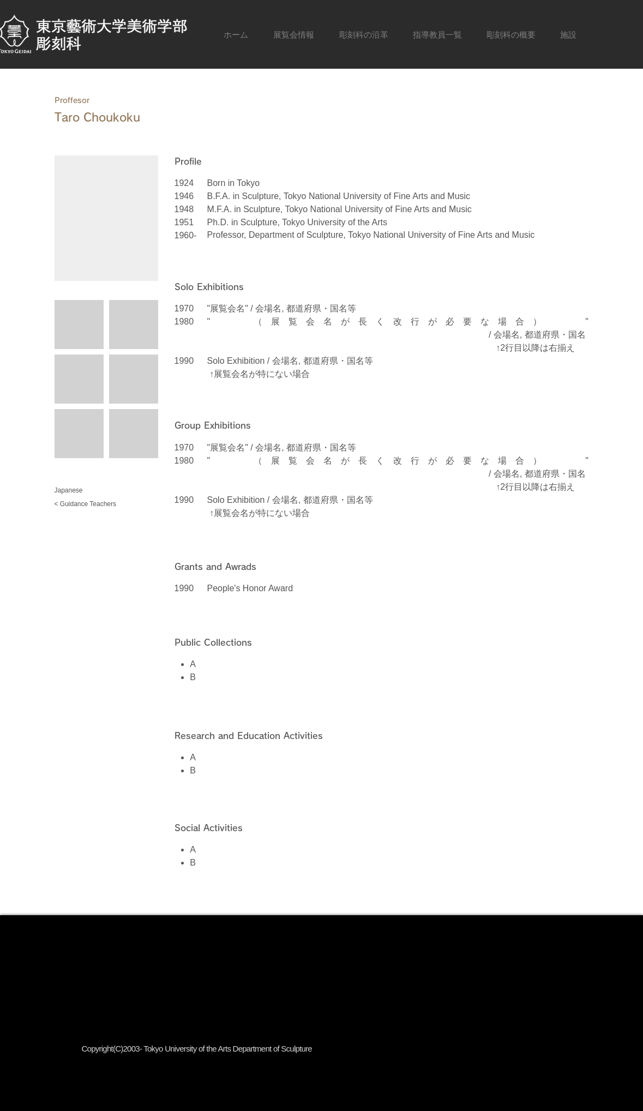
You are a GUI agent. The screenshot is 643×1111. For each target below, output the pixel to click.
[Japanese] (94, 491)
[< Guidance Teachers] (94, 504)
